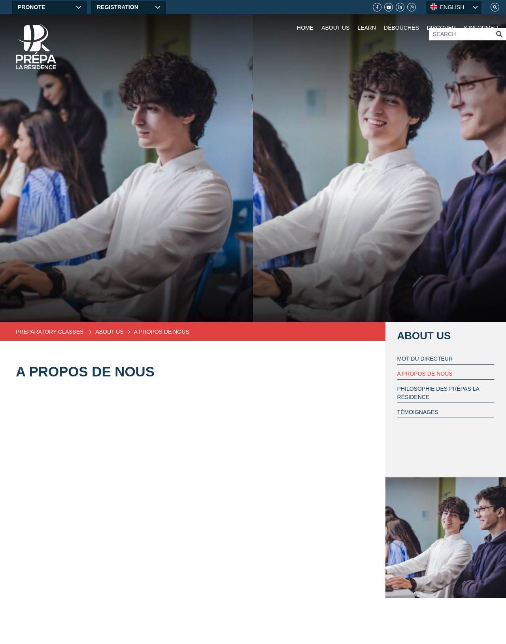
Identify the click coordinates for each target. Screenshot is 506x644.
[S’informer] (481, 20)
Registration (117, 7)
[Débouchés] (401, 20)
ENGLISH (447, 6)
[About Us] (335, 20)
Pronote (31, 7)
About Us (424, 336)
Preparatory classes (50, 332)
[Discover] (441, 20)
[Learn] (366, 20)
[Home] (36, 46)
